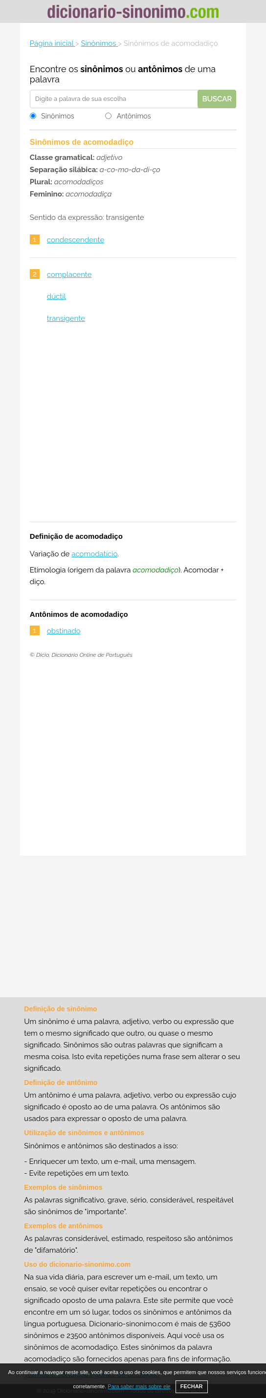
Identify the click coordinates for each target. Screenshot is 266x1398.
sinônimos (101, 69)
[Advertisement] (133, 428)
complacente (69, 274)
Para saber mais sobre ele (139, 1386)
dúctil (56, 296)
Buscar (217, 99)
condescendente (75, 240)
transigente (66, 318)
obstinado (64, 631)
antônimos (160, 69)
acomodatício (94, 554)
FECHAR (191, 1386)
